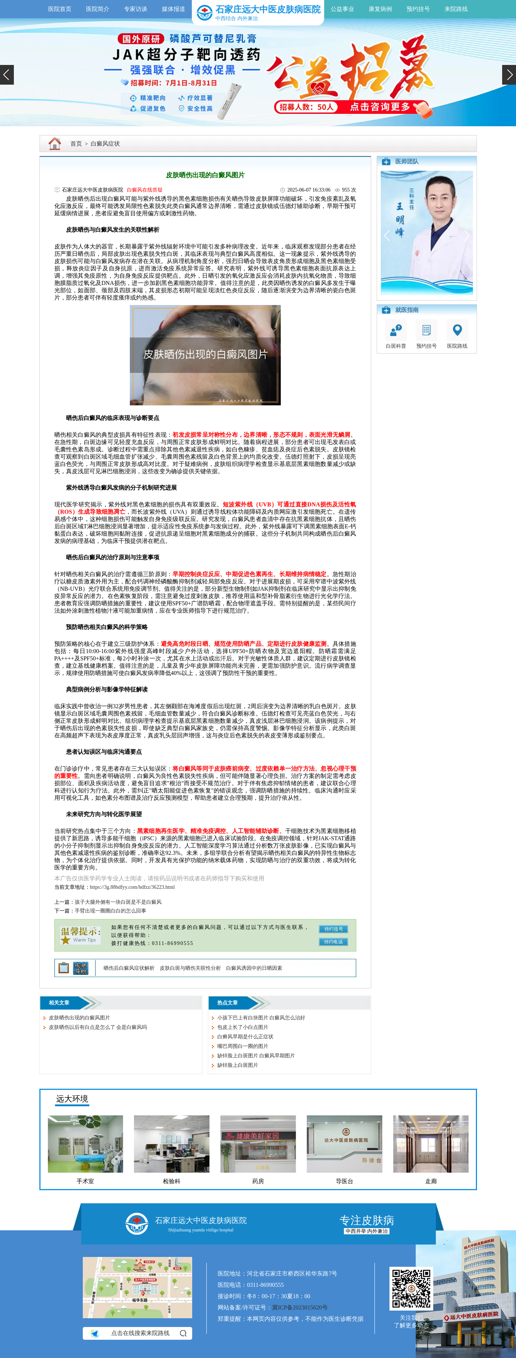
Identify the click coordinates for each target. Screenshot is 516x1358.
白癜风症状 (105, 143)
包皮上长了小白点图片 (242, 1027)
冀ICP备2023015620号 (300, 1307)
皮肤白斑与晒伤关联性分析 (190, 968)
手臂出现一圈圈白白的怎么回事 (110, 911)
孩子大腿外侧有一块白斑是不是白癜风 (118, 902)
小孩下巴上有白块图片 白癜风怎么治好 (261, 1018)
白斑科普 (396, 334)
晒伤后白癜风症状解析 (129, 968)
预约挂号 (418, 9)
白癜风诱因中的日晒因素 (254, 968)
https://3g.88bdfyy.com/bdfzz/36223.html (132, 887)
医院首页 (59, 9)
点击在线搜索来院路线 (138, 1333)
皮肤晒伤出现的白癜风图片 (79, 1018)
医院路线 (457, 334)
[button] (7, 75)
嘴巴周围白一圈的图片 (242, 1046)
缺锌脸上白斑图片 (237, 1065)
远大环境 (72, 1098)
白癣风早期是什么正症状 (245, 1036)
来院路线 (456, 9)
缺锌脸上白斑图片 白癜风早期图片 (256, 1055)
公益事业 (342, 9)
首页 (76, 143)
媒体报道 (173, 9)
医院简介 (97, 9)
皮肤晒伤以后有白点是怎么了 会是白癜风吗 (98, 1027)
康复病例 (380, 9)
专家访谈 (135, 9)
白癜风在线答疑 (145, 190)
